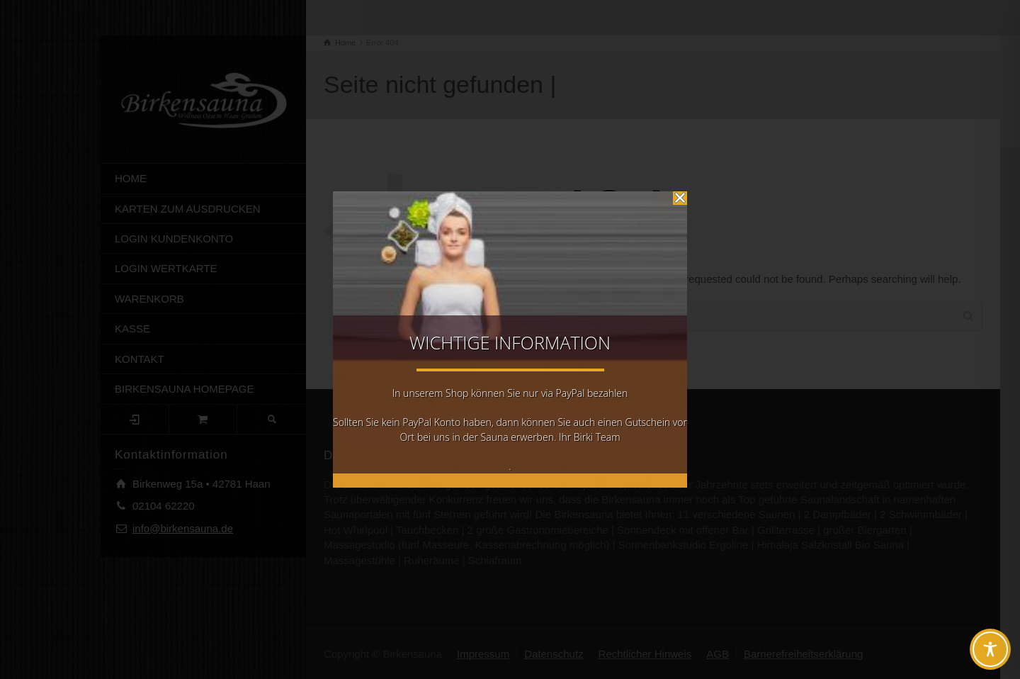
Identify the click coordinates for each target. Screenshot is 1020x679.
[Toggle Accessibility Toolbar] (990, 649)
